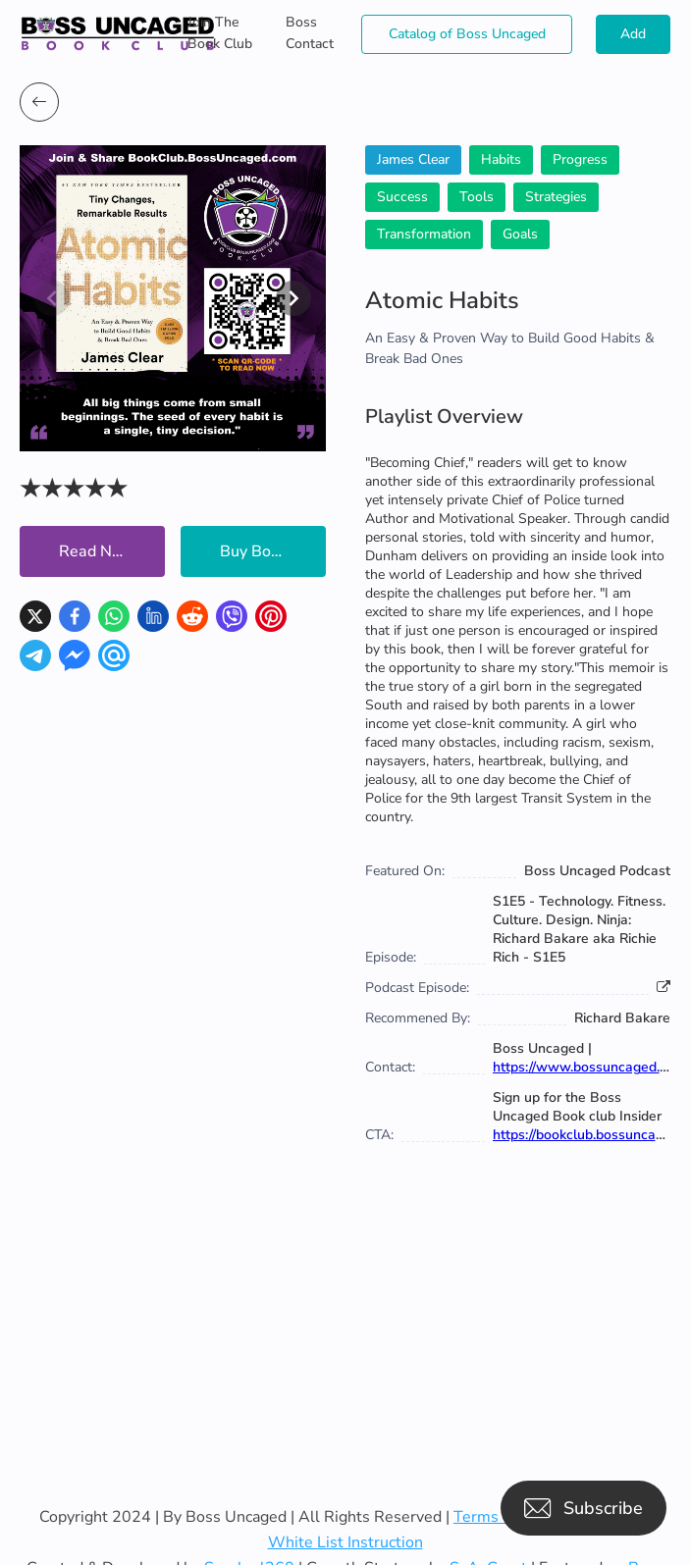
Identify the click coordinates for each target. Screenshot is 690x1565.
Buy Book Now (273, 551)
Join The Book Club (219, 33)
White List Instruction (345, 1542)
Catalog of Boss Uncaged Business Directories (467, 39)
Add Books (633, 39)
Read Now (96, 551)
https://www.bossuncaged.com (589, 1067)
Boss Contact (310, 33)
